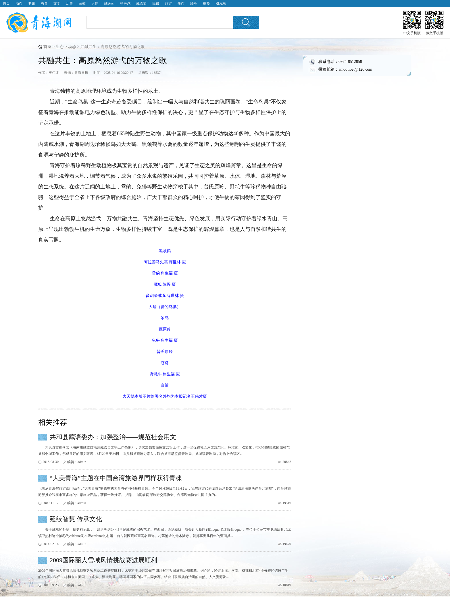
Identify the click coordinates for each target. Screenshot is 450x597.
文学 (56, 3)
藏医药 (109, 3)
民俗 (155, 3)
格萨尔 (125, 3)
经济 (193, 3)
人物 (94, 3)
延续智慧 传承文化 (76, 519)
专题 (31, 3)
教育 (44, 3)
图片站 (221, 3)
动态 (19, 3)
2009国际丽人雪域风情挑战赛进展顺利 (103, 560)
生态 (181, 3)
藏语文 (141, 3)
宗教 (82, 3)
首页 (6, 3)
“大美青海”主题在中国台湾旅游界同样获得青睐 (116, 478)
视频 (206, 3)
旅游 (168, 3)
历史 (69, 3)
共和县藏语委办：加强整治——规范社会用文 (113, 436)
